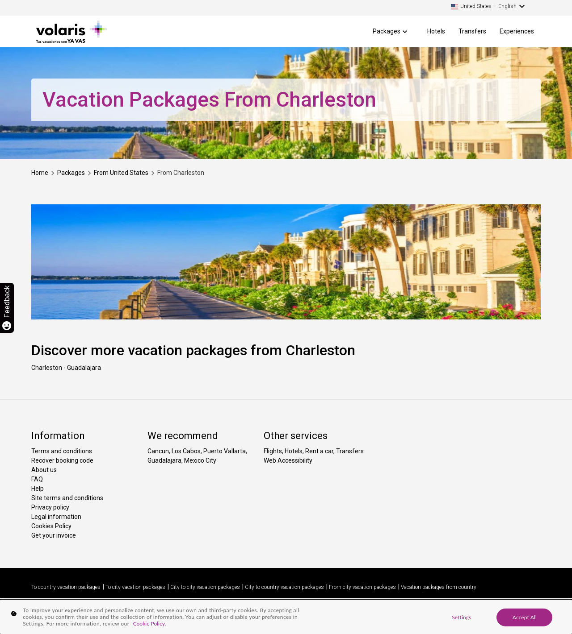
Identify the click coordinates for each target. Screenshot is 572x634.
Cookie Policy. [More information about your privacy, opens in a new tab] (149, 623)
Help (37, 488)
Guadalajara (164, 460)
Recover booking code (62, 460)
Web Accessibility (288, 460)
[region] (286, 617)
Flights (273, 451)
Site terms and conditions (67, 497)
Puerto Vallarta (224, 451)
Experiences (517, 31)
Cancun (158, 451)
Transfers (472, 31)
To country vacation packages (66, 587)
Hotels (436, 31)
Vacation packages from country (438, 587)
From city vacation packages (362, 587)
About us (44, 469)
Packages (386, 31)
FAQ (37, 479)
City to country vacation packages (284, 587)
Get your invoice (53, 535)
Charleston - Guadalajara (66, 367)
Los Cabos (186, 451)
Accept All (525, 616)
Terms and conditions (61, 451)
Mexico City (200, 460)
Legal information (56, 516)
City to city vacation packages (205, 587)
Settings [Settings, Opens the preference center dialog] (461, 616)
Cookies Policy (51, 526)
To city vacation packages (135, 587)
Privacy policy (50, 507)
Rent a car (319, 451)
